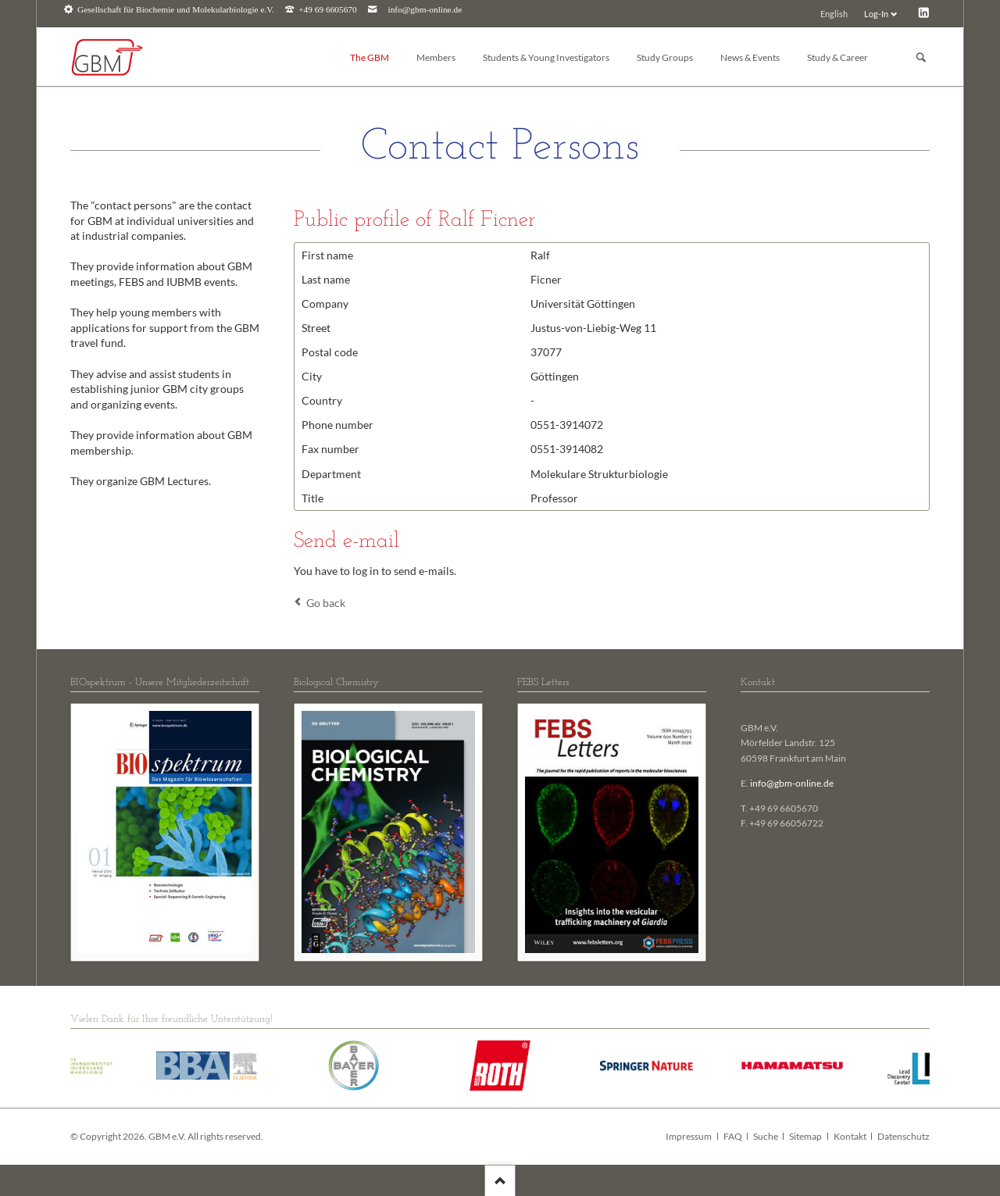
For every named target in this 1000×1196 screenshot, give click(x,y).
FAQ (732, 1136)
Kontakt (850, 1136)
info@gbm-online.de (425, 9)
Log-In (876, 14)
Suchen (921, 57)
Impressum (689, 1136)
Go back (325, 602)
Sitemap (805, 1136)
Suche (765, 1136)
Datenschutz (903, 1136)
